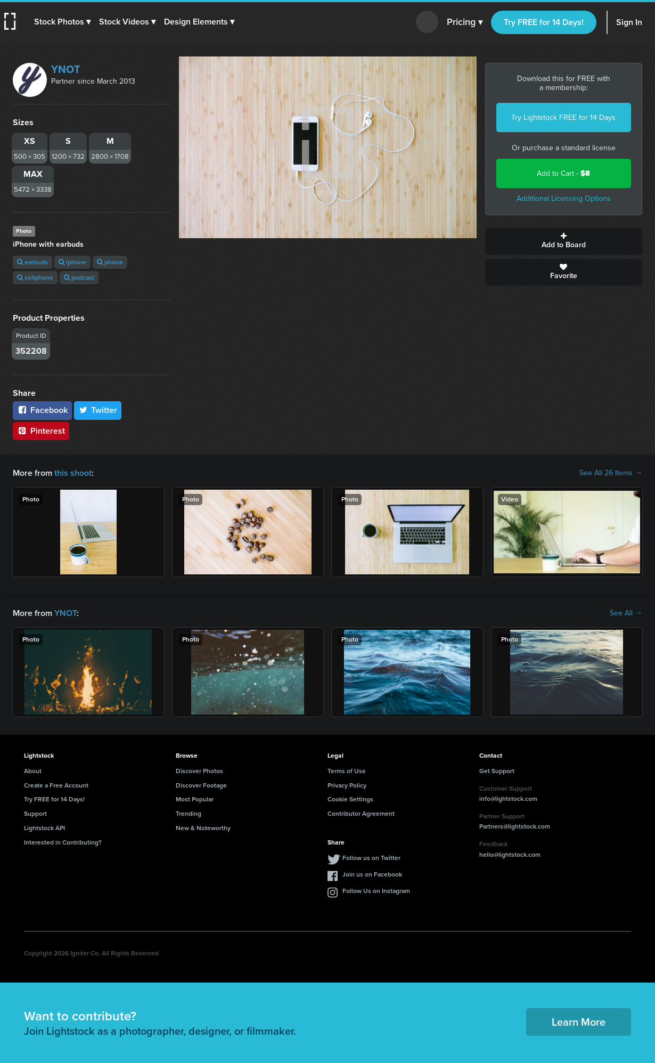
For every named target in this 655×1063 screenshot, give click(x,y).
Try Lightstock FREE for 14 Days (563, 117)
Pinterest (41, 431)
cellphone (35, 277)
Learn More (578, 1022)
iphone (72, 262)
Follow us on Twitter (371, 858)
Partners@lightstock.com (514, 826)
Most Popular (195, 799)
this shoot (73, 473)
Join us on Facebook (372, 874)
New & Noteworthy (203, 828)
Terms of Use (347, 771)
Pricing (464, 22)
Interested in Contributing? (63, 842)
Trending (188, 813)
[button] (62, 22)
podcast (79, 277)
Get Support (496, 771)
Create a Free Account (56, 785)
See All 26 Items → (610, 473)
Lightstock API (44, 828)
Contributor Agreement (361, 813)
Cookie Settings (350, 799)
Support (35, 813)
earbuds (32, 262)
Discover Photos (199, 771)
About (33, 771)
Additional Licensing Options (564, 198)
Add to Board (564, 241)
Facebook (42, 410)
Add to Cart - (563, 173)
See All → (626, 613)
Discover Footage (201, 785)
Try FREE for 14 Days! (544, 22)
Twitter (98, 410)
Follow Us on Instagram (376, 891)
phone (110, 262)
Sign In (629, 22)
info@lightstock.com (508, 799)
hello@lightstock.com (510, 854)
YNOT (65, 69)
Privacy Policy (347, 785)
